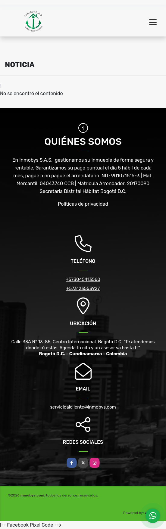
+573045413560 (83, 279)
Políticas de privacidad (83, 204)
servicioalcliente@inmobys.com (83, 407)
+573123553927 (83, 288)
